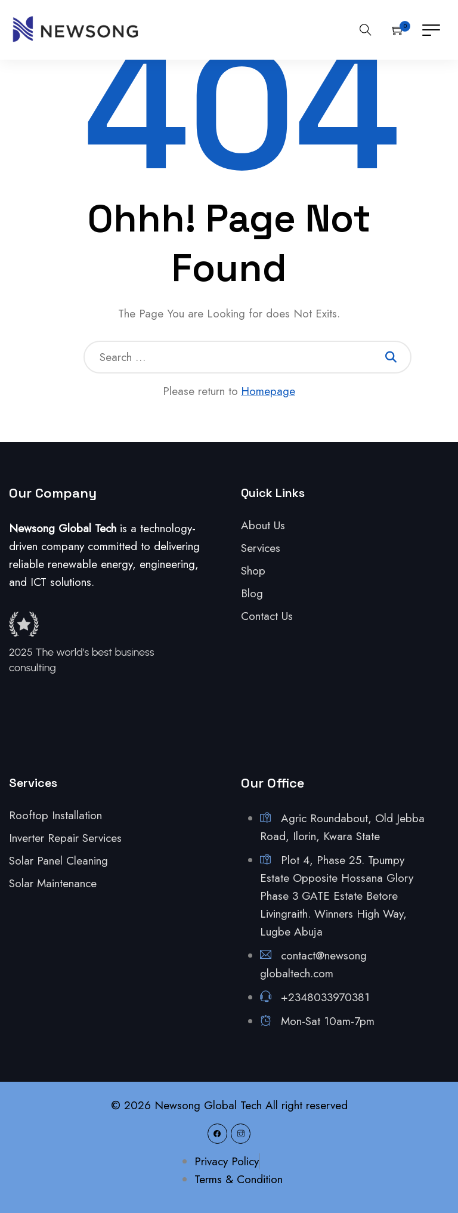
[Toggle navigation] (431, 29)
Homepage (268, 391)
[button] (398, 30)
